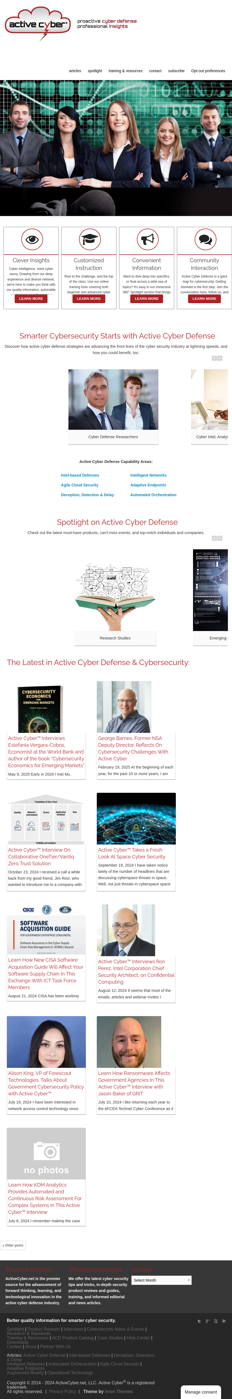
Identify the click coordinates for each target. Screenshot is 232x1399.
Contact (14, 1346)
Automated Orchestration (153, 495)
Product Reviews (43, 1329)
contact (155, 71)
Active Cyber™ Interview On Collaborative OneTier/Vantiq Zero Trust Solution (41, 856)
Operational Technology (70, 1372)
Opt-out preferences (208, 71)
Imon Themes (119, 1391)
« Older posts (12, 1245)
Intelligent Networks (148, 475)
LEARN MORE (31, 299)
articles (75, 71)
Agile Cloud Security (79, 485)
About (31, 1346)
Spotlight (15, 1329)
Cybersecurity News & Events (115, 1329)
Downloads (17, 1342)
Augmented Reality (25, 1372)
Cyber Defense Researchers (113, 437)
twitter (199, 1321)
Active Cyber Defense (44, 1355)
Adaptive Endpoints (148, 485)
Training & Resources (28, 1338)
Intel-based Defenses (80, 475)
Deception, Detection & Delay (87, 495)
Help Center (138, 1338)
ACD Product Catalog (73, 1338)
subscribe (176, 71)
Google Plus (207, 1321)
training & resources (126, 71)
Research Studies (115, 638)
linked (224, 1321)
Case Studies (110, 1338)
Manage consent (201, 1392)
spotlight (95, 71)
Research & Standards (29, 1333)
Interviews (73, 1329)
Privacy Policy (62, 1391)
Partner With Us (55, 1346)
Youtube (216, 1321)
